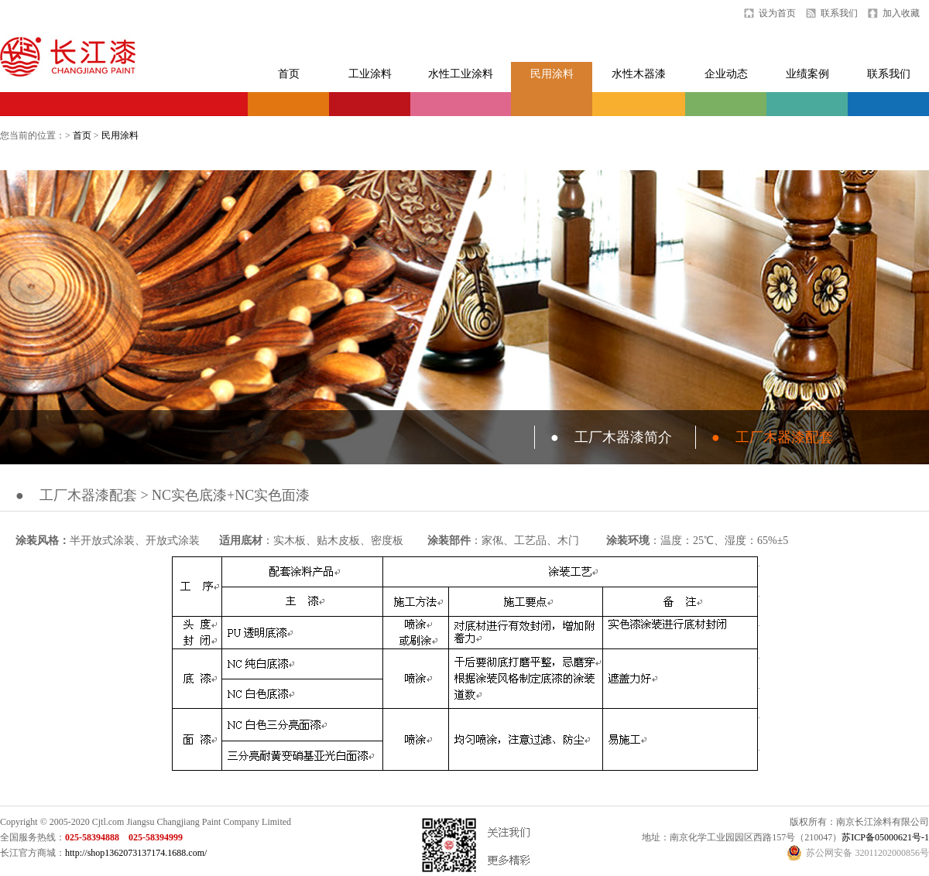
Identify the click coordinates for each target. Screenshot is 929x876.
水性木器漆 (639, 74)
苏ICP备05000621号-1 (885, 837)
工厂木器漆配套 (772, 437)
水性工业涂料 (460, 74)
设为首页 (777, 13)
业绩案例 (807, 74)
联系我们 (839, 13)
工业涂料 (370, 74)
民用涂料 (552, 74)
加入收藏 (901, 13)
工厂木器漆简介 (611, 437)
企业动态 (726, 74)
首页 (289, 74)
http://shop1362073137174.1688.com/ (136, 852)
